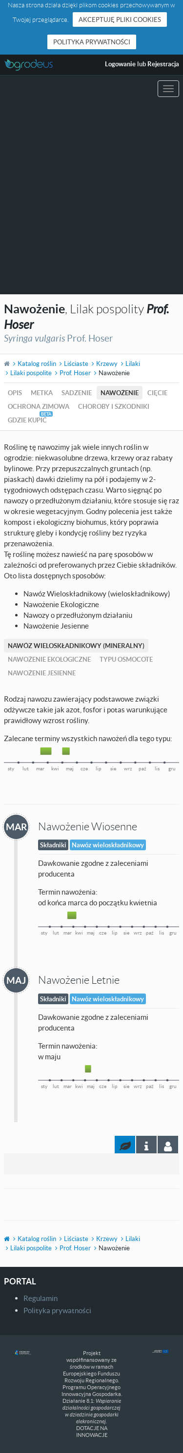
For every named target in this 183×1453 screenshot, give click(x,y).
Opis (15, 393)
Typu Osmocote (126, 659)
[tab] (168, 1144)
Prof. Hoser (75, 373)
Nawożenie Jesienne (42, 673)
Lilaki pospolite (31, 373)
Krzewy (107, 363)
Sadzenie (76, 393)
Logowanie (120, 64)
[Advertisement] (91, 198)
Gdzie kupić (27, 420)
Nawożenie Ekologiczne (49, 659)
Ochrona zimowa (38, 406)
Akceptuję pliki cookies (120, 19)
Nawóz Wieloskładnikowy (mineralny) (76, 646)
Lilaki (132, 363)
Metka (42, 393)
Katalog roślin (37, 363)
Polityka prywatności (91, 42)
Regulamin (40, 1298)
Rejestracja (163, 64)
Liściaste (76, 363)
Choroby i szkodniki (113, 406)
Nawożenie (120, 393)
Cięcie (157, 393)
